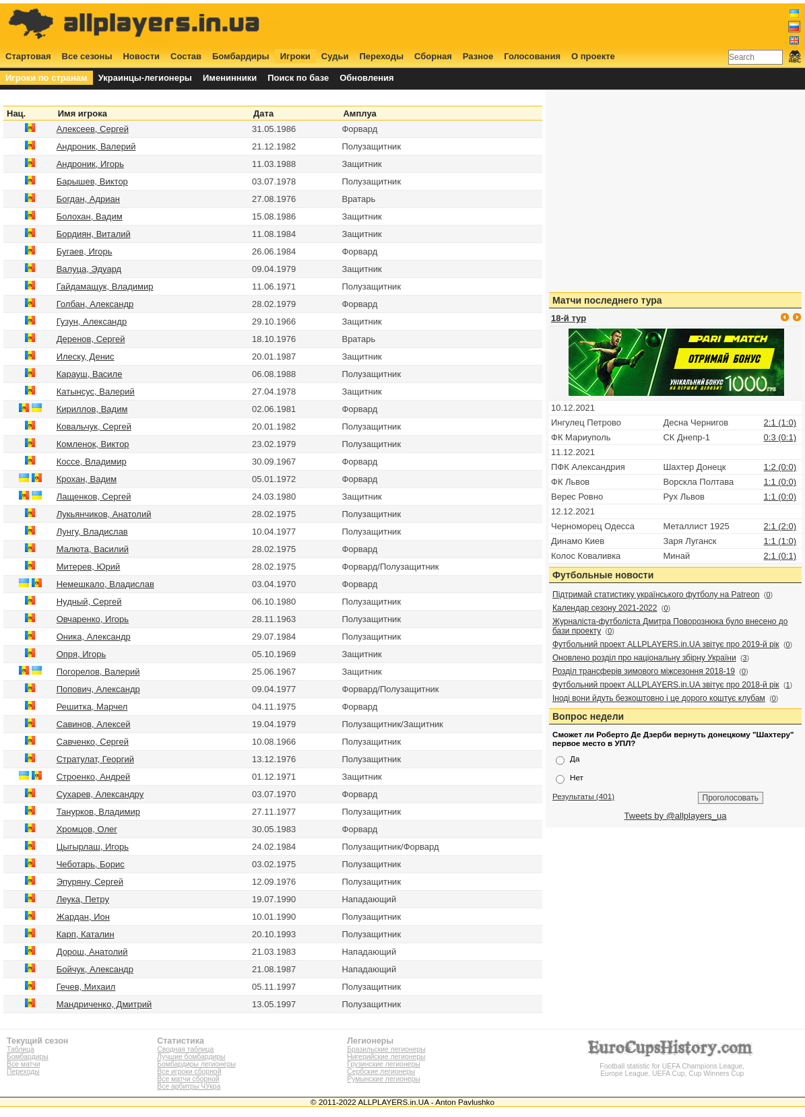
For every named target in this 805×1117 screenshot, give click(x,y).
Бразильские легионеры (386, 1049)
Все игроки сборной (189, 1071)
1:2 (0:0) (780, 467)
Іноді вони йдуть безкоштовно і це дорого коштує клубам (658, 698)
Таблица (20, 1049)
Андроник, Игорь (90, 164)
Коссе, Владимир (92, 461)
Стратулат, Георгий (95, 759)
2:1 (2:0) (780, 526)
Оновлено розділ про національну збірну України (644, 658)
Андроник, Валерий (96, 146)
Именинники (230, 78)
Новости (141, 56)
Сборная (433, 56)
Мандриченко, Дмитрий (104, 1004)
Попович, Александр (98, 689)
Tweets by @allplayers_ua (675, 816)
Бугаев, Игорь (84, 251)
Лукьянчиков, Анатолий (104, 514)
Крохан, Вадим (87, 479)
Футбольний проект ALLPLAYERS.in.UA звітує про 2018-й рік (665, 684)
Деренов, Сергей (91, 339)
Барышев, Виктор (92, 181)
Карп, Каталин (86, 934)
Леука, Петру (83, 899)
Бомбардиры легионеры (196, 1064)
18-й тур (568, 318)
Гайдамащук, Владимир (105, 286)
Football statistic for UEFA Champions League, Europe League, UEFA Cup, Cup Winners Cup (672, 1066)
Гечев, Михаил (86, 987)
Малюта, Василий (93, 549)
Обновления (367, 78)
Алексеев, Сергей (93, 129)
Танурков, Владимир (98, 812)
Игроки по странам (46, 78)
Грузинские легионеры (383, 1064)
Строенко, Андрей (94, 777)
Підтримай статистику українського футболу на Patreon (656, 594)
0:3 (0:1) (780, 437)
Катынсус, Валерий (96, 391)
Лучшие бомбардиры (191, 1056)
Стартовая (28, 56)
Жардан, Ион (83, 917)
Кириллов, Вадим (92, 409)
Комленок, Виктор (93, 444)
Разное (478, 56)
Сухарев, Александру (100, 794)
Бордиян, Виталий (94, 234)
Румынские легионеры (383, 1079)
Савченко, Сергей (93, 742)
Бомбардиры (240, 56)
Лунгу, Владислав (92, 532)
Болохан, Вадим (90, 216)
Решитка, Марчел (92, 707)
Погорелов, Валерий (98, 672)
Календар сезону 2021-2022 (604, 608)
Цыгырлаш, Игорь (93, 847)
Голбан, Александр (95, 304)
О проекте (593, 56)
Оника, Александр (94, 637)
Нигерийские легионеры (386, 1056)
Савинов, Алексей (94, 724)
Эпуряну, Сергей (90, 882)
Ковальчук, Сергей (94, 426)
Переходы (381, 56)
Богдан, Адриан (88, 199)
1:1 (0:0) (780, 482)
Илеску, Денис (86, 356)
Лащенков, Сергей (94, 497)
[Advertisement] (555, 25)
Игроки (295, 56)
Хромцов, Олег (87, 829)
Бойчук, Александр (95, 969)
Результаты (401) (583, 796)
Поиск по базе (298, 78)
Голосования (532, 56)
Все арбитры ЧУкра (188, 1086)
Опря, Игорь (81, 654)
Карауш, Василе (90, 374)
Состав (185, 56)
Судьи (335, 56)
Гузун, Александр (92, 321)
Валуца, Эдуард (89, 269)
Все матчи (23, 1064)
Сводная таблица (185, 1049)
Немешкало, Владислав (105, 584)
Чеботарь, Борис (91, 864)
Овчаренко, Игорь (93, 619)
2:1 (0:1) (780, 556)
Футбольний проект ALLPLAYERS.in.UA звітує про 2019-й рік (665, 644)
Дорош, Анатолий (92, 952)
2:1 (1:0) (780, 422)
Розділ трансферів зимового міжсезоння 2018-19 (643, 671)
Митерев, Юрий (89, 567)
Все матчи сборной (188, 1079)
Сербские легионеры (381, 1071)
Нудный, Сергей (89, 602)
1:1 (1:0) (780, 541)
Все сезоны (87, 56)
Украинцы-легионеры (145, 78)
